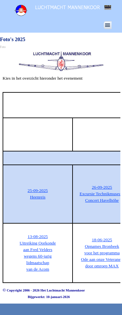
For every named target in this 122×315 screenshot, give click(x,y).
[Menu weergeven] (108, 25)
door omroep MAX (102, 265)
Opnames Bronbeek (102, 246)
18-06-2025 (102, 239)
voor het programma (102, 252)
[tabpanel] (61, 81)
